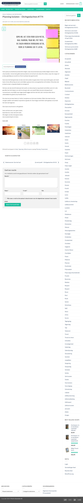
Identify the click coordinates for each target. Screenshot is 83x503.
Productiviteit (44, 149)
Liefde (66, 198)
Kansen (67, 178)
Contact (48, 9)
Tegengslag (68, 321)
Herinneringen (69, 156)
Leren (66, 195)
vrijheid (67, 392)
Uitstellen (68, 340)
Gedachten (68, 130)
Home (3, 9)
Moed (66, 217)
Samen (67, 302)
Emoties (67, 120)
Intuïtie (67, 172)
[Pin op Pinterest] (34, 143)
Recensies (68, 279)
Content (67, 94)
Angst (66, 78)
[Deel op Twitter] (28, 143)
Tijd (66, 327)
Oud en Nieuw (69, 250)
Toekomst (67, 331)
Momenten (68, 224)
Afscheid (67, 68)
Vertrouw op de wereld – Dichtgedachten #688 (72, 48)
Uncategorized (69, 344)
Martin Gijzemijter (24, 21)
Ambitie (67, 75)
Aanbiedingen (40, 9)
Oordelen (67, 243)
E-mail (25, 190)
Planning (38, 149)
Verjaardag (68, 366)
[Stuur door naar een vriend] (31, 143)
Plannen (67, 263)
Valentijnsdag (69, 350)
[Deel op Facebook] (25, 143)
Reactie (7, 176)
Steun (66, 311)
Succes (67, 318)
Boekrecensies (69, 84)
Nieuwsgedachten (70, 230)
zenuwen (67, 408)
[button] (62, 3)
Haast (66, 153)
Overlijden (68, 253)
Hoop (66, 162)
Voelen (67, 379)
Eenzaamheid (69, 114)
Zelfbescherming (69, 395)
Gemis (67, 143)
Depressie (68, 101)
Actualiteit (68, 62)
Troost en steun (20, 9)
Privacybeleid (47, 493)
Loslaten (67, 208)
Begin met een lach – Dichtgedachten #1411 (71, 26)
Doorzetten (68, 107)
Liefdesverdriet (69, 204)
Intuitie (67, 169)
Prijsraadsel (68, 269)
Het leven (67, 159)
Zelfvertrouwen (17, 14)
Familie (67, 123)
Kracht (67, 188)
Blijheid (67, 81)
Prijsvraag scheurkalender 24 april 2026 (72, 37)
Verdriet (67, 357)
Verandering (68, 353)
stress (66, 314)
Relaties (67, 282)
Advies (67, 65)
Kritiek (67, 191)
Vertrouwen (68, 376)
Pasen (66, 256)
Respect (67, 285)
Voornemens (68, 383)
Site (43, 190)
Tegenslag (9, 14)
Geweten (67, 149)
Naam (6, 190)
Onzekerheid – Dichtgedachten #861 (71, 42)
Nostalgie (67, 234)
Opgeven (67, 246)
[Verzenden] (45, 3)
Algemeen (68, 72)
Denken (67, 97)
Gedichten (31, 9)
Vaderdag (67, 347)
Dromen (67, 110)
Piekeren (67, 259)
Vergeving (68, 363)
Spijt (66, 308)
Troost (67, 334)
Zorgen (67, 415)
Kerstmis (67, 182)
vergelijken (68, 360)
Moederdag (68, 221)
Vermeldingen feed (70, 467)
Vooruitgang (68, 386)
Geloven (67, 136)
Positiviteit (68, 266)
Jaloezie (67, 175)
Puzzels (67, 276)
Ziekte (67, 412)
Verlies (67, 373)
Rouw (66, 292)
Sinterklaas (68, 305)
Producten (10, 9)
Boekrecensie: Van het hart (12, 162)
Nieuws (67, 227)
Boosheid (67, 88)
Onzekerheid (68, 240)
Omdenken (68, 237)
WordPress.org (69, 474)
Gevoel (67, 146)
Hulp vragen (68, 165)
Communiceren (69, 91)
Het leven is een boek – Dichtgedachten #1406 (71, 32)
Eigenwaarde (68, 117)
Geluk (4, 14)
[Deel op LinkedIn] (37, 143)
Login (66, 464)
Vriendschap (68, 389)
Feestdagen (68, 127)
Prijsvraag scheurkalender (72, 272)
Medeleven (68, 214)
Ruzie (66, 298)
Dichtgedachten (69, 104)
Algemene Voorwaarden (50, 491)
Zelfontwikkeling (70, 399)
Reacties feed (68, 470)
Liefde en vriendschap (71, 201)
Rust (66, 295)
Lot (66, 211)
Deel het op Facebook (20, 66)
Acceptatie (68, 59)
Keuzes (67, 185)
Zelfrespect (68, 402)
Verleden (67, 370)
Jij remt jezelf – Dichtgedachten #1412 (47, 162)
